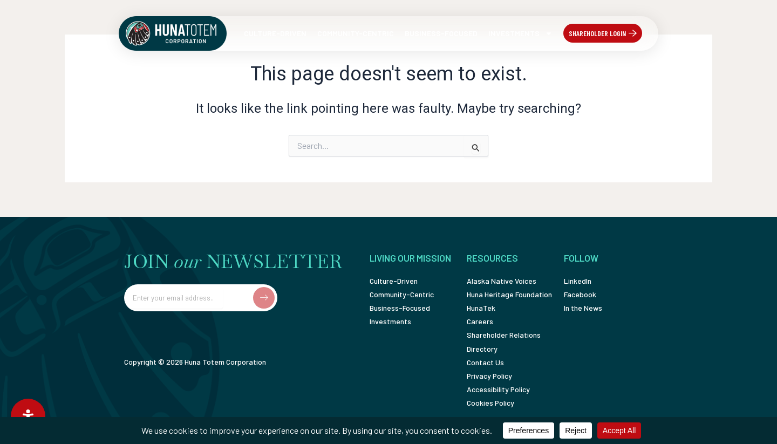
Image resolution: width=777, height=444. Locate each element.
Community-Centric (355, 33)
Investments (520, 33)
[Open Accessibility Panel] (28, 416)
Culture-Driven (275, 33)
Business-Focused (441, 33)
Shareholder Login (597, 33)
